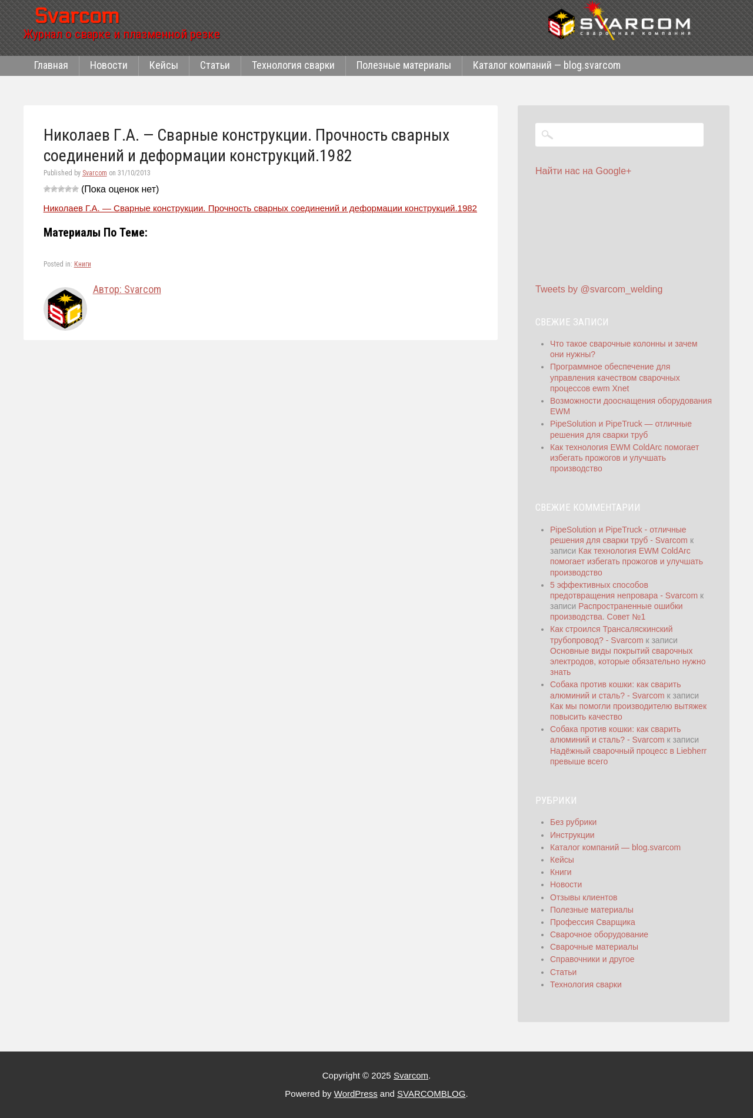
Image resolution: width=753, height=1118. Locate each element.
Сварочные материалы (594, 946)
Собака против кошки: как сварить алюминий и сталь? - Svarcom (615, 734)
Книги (82, 264)
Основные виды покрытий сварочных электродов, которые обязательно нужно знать (627, 661)
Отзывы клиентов (583, 897)
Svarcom (94, 173)
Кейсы (163, 65)
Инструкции (572, 835)
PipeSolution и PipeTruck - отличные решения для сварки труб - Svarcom (619, 535)
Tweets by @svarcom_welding (598, 289)
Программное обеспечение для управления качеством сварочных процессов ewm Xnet (615, 377)
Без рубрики (573, 822)
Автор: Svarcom (127, 289)
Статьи (215, 65)
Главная (51, 65)
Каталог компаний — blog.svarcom (547, 65)
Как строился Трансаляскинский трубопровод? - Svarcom (611, 634)
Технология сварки (293, 65)
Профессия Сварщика (592, 922)
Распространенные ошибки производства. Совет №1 (616, 611)
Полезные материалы (403, 65)
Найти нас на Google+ (583, 171)
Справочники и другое (592, 959)
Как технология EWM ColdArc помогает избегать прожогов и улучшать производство (624, 457)
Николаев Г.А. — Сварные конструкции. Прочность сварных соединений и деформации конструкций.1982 (260, 208)
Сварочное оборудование (599, 934)
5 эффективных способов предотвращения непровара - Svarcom (624, 590)
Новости (109, 65)
